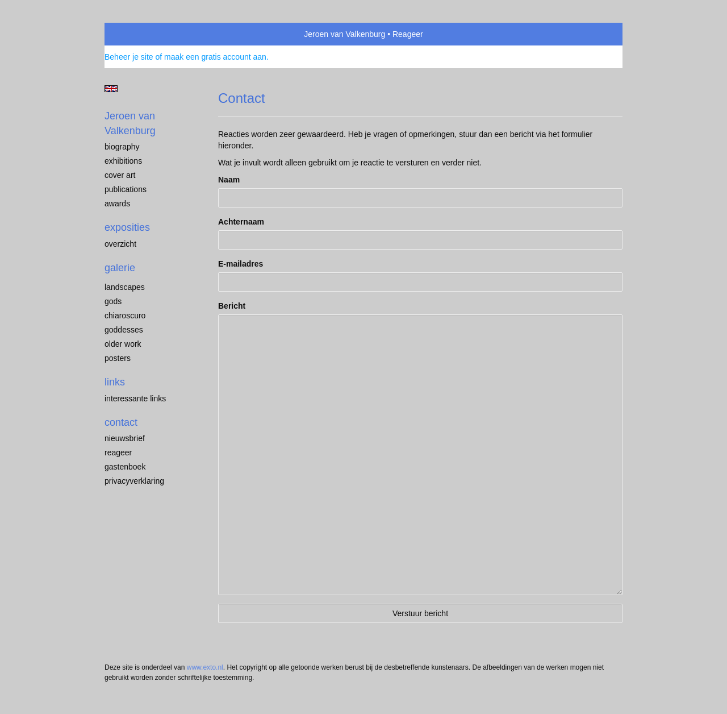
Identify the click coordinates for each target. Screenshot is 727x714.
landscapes (125, 287)
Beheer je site (129, 56)
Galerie (120, 267)
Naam (229, 179)
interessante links (135, 398)
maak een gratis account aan (215, 56)
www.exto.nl (205, 667)
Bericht (231, 305)
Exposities (127, 227)
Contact (121, 422)
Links (115, 382)
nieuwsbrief (125, 438)
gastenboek (125, 466)
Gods (113, 301)
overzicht (120, 243)
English (111, 88)
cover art (120, 175)
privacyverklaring (134, 480)
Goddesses (124, 329)
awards (117, 203)
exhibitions (123, 160)
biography (122, 146)
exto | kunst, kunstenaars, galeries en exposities (137, 34)
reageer (118, 452)
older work (123, 343)
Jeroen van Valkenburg (344, 34)
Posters (118, 358)
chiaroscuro (125, 315)
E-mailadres (240, 263)
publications (126, 189)
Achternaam (241, 221)
